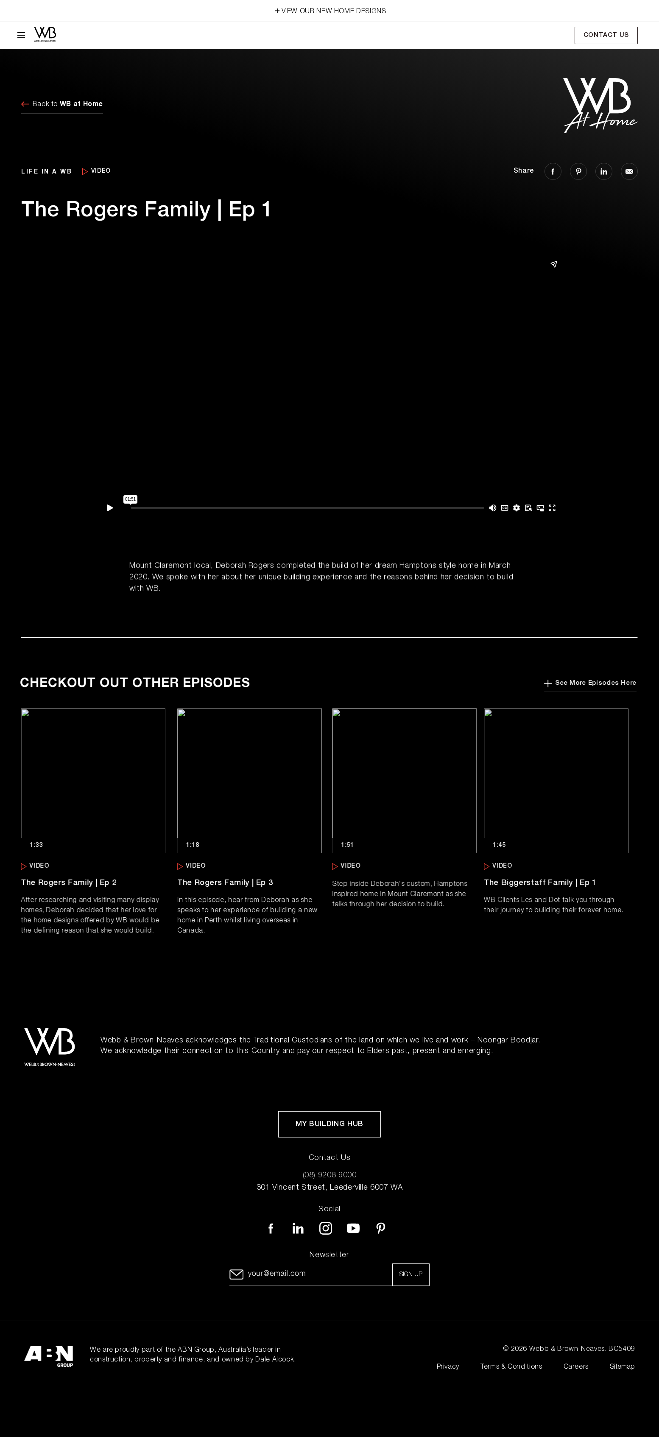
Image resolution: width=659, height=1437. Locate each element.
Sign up (410, 1275)
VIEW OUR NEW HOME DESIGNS (329, 10)
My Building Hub (329, 1124)
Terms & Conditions (511, 1367)
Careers (576, 1367)
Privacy (448, 1367)
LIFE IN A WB (46, 171)
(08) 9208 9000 (330, 1175)
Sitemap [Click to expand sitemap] (622, 1367)
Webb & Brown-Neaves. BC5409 (582, 1349)
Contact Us (606, 35)
